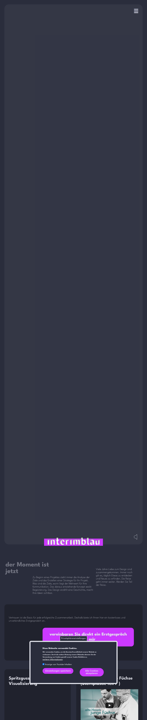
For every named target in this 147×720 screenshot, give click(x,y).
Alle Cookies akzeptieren (91, 672)
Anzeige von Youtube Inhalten (58, 665)
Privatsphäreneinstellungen (73, 638)
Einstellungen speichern (58, 671)
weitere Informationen (53, 660)
